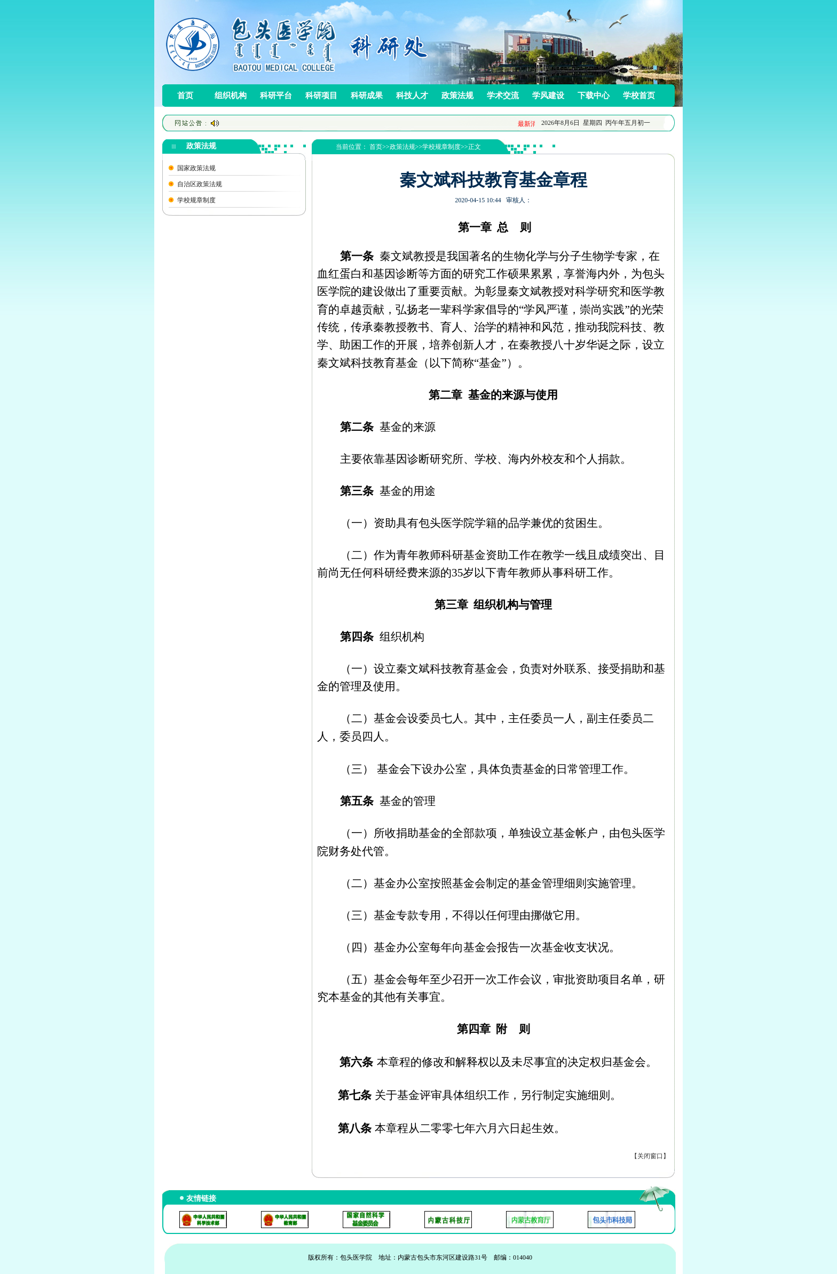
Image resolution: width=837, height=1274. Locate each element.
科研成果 (367, 95)
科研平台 (276, 95)
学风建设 (548, 95)
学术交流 (503, 95)
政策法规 (457, 95)
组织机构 (231, 95)
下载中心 (594, 95)
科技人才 (412, 95)
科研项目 (321, 95)
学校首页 (639, 95)
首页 (185, 95)
